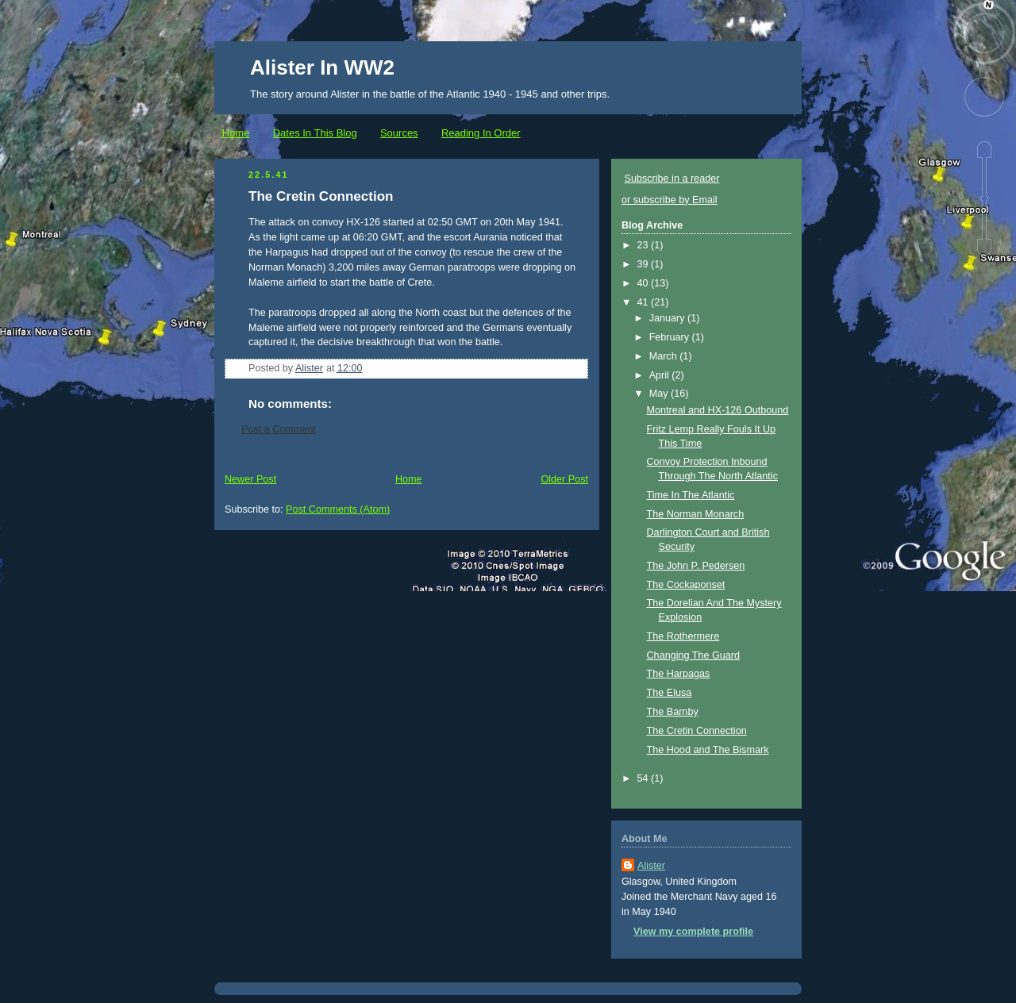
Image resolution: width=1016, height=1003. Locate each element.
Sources (399, 133)
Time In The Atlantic (691, 495)
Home (236, 133)
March (664, 356)
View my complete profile (693, 931)
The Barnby (672, 711)
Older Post (564, 479)
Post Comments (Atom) (338, 509)
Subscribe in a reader (672, 178)
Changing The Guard (694, 655)
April (660, 375)
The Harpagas (678, 673)
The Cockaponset (686, 584)
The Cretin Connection (697, 730)
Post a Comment (278, 429)
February (670, 337)
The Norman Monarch (696, 514)
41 (644, 302)
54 (644, 778)
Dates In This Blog (315, 133)
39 (644, 264)
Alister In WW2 (322, 67)
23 (644, 245)
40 (644, 283)
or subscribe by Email (670, 200)
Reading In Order (481, 133)
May (660, 393)
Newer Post (250, 479)
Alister (651, 865)
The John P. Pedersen (696, 565)
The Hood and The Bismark (708, 749)
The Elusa (669, 692)
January (668, 318)
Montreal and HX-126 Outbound (718, 410)
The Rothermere (683, 636)
